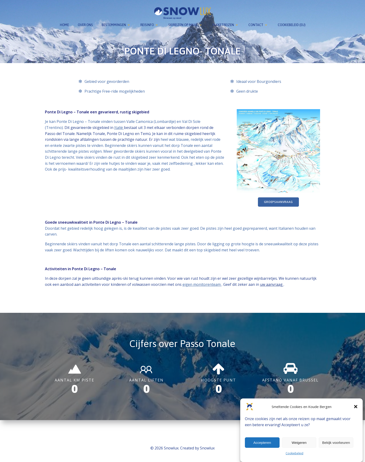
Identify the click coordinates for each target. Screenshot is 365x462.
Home (64, 24)
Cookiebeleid (294, 453)
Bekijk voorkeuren (336, 443)
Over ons (85, 24)
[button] (355, 406)
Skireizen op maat (185, 24)
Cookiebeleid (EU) (291, 24)
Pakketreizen (226, 24)
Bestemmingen (117, 24)
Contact (258, 24)
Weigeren (299, 443)
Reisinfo (149, 24)
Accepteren (262, 443)
